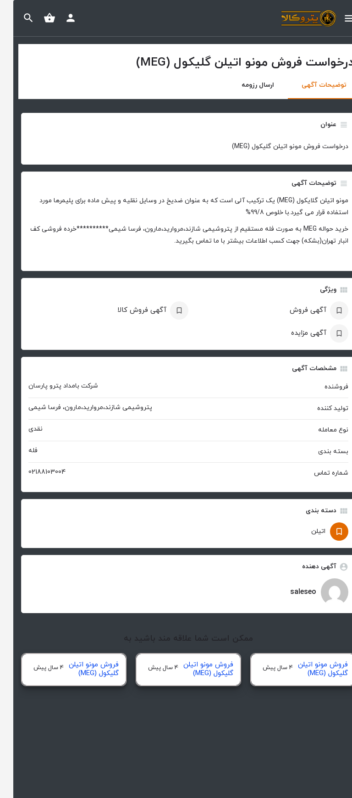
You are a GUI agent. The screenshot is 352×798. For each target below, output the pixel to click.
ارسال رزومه (244, 85)
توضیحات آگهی (310, 85)
